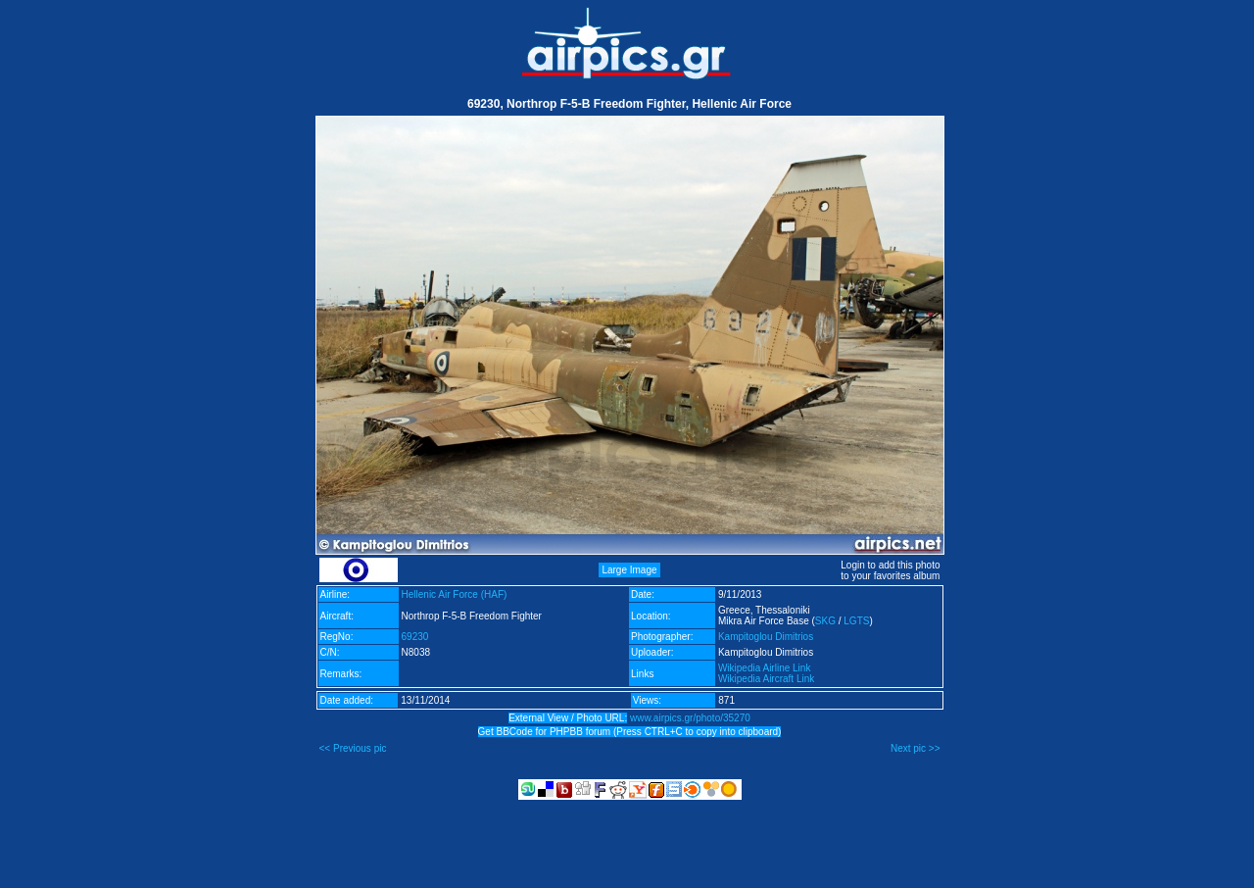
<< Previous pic (353, 748)
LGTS (856, 621)
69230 (415, 636)
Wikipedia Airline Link (764, 668)
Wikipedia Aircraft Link (766, 678)
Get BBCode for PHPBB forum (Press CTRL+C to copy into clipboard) (630, 731)
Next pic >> (915, 748)
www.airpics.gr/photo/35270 (690, 718)
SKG (825, 621)
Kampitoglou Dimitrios (765, 636)
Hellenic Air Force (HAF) (454, 594)
